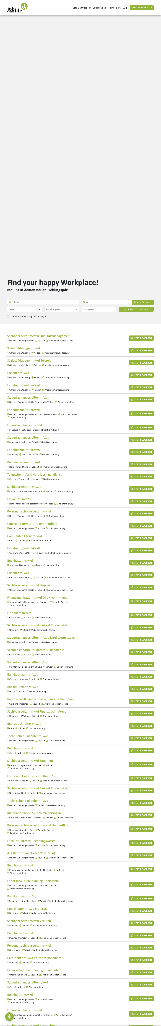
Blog (125, 8)
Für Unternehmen (97, 8)
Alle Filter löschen (136, 309)
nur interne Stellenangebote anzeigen (28, 316)
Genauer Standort (141, 302)
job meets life (114, 8)
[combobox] (24, 309)
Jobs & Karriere (80, 8)
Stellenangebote (142, 7)
